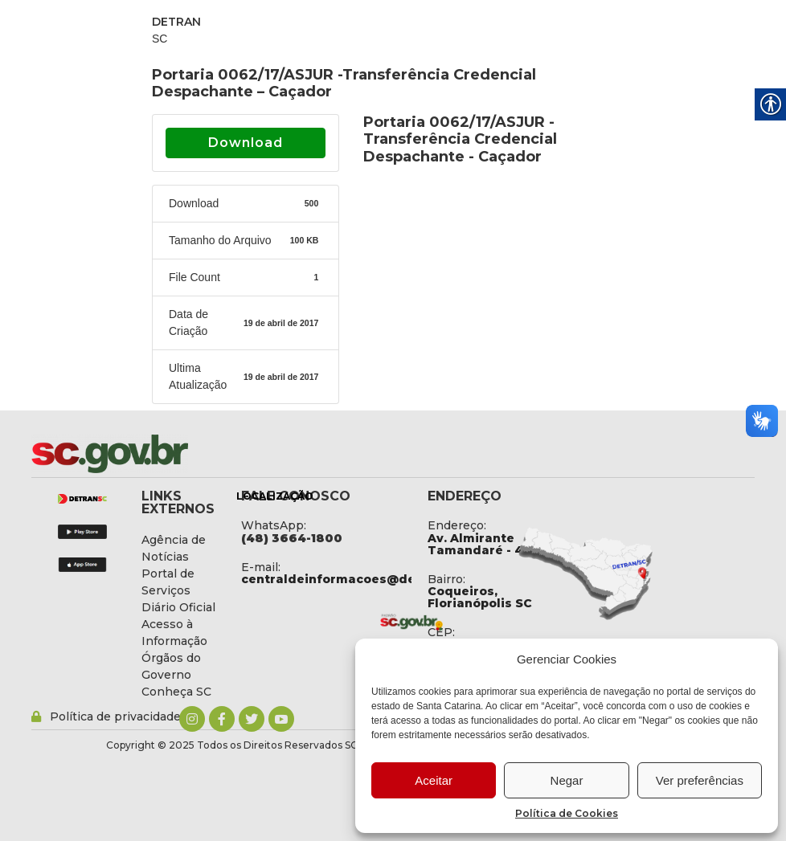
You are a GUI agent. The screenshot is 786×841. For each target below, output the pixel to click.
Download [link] (245, 142)
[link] (151, 454)
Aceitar (433, 780)
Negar (567, 780)
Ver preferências (699, 780)
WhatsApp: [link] (273, 525)
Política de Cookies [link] (566, 813)
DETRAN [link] (176, 21)
